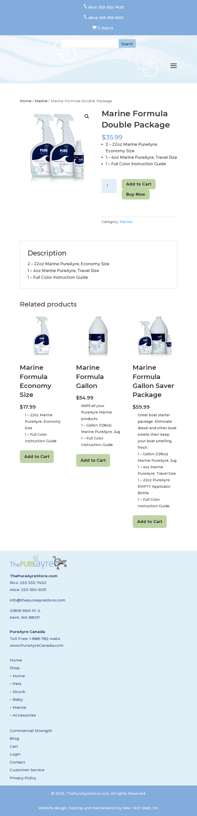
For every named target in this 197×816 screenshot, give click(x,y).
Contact (17, 762)
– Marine (18, 707)
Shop (15, 668)
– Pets (16, 683)
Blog (14, 738)
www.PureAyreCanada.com (36, 645)
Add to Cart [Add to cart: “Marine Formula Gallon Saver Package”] (149, 521)
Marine (41, 101)
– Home (17, 676)
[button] (86, 116)
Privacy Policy (23, 778)
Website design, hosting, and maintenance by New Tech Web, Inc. (98, 808)
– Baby (16, 699)
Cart (14, 746)
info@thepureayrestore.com (37, 600)
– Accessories (23, 715)
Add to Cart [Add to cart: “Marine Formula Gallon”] (93, 460)
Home (26, 101)
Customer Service (27, 770)
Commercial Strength (31, 730)
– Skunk (17, 691)
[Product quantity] (109, 186)
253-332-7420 (111, 7)
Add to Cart (138, 184)
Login (15, 754)
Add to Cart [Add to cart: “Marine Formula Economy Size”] (36, 456)
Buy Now (135, 194)
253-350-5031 (111, 18)
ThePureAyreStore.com (34, 576)
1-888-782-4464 (44, 638)
